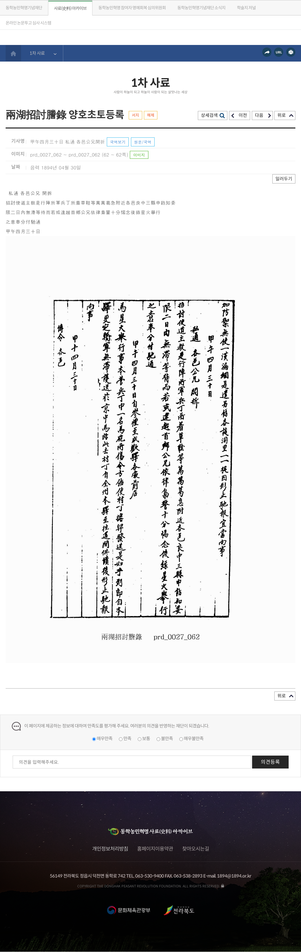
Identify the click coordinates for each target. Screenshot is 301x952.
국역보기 (118, 142)
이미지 (139, 155)
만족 (127, 739)
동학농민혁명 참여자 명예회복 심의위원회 (132, 7)
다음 (259, 115)
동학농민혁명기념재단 (24, 7)
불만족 (167, 739)
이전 (243, 115)
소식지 (201, 7)
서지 (135, 115)
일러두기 (283, 179)
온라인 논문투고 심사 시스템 (28, 23)
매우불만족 (193, 739)
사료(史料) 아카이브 (70, 8)
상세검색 (209, 115)
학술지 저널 (246, 7)
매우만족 (104, 739)
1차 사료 (37, 53)
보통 (146, 739)
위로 (281, 115)
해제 (150, 115)
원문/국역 (142, 142)
